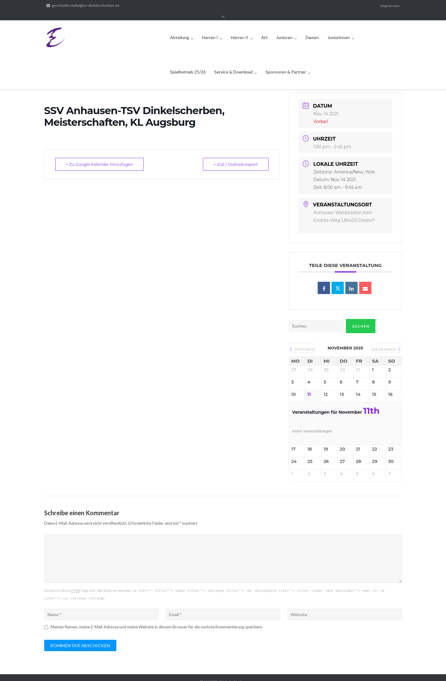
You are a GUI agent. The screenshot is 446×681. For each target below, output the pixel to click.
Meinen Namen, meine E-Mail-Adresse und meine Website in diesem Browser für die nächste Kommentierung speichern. (157, 618)
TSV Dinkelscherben (229, 673)
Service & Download (233, 63)
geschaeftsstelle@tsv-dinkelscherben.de (85, 5)
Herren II (239, 28)
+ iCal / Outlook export (236, 155)
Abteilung (179, 28)
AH (264, 28)
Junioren (284, 28)
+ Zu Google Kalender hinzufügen (99, 155)
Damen (312, 28)
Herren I (210, 28)
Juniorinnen (339, 28)
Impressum (390, 5)
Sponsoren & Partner (286, 63)
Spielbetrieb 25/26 (188, 63)
